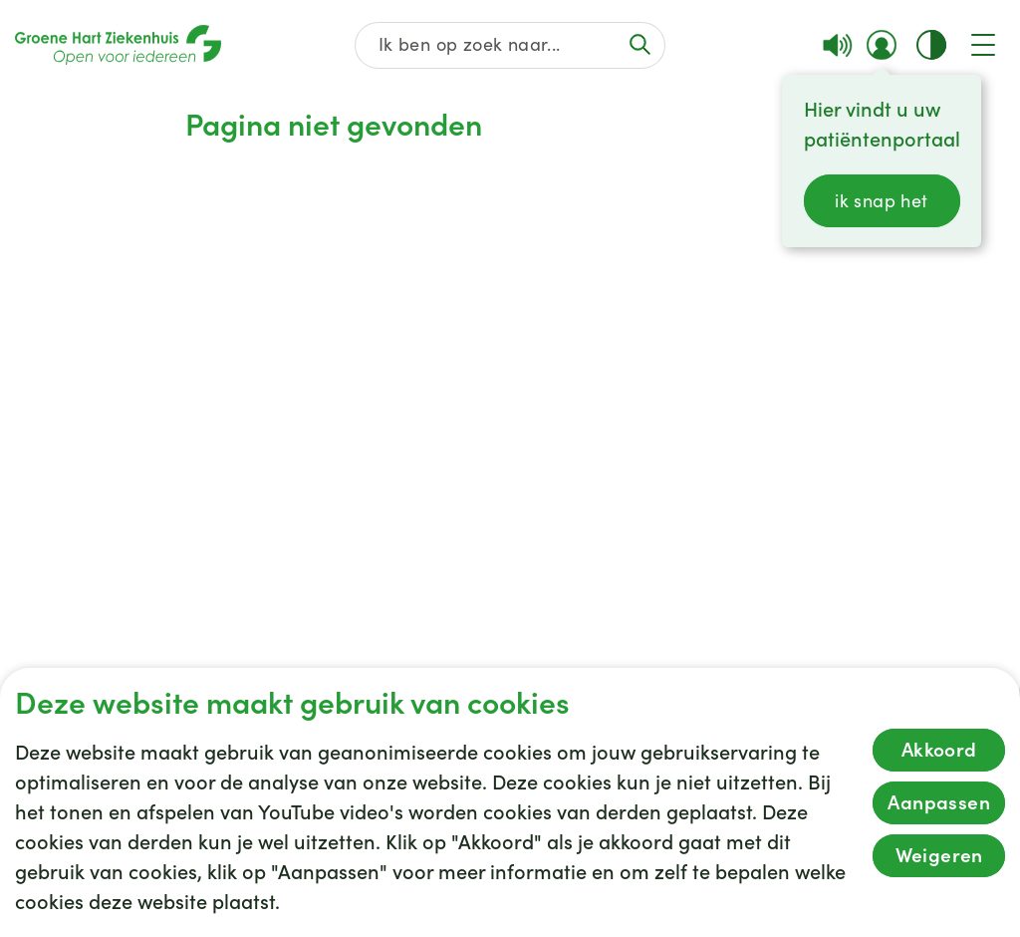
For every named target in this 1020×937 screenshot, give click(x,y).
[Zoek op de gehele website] (509, 45)
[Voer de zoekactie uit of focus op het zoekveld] (640, 44)
